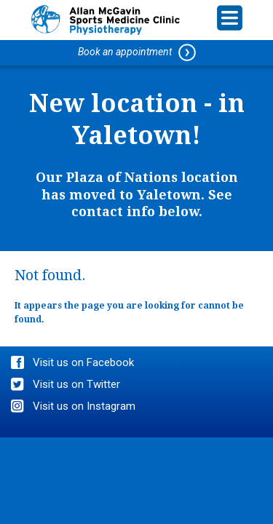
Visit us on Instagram (84, 406)
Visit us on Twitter (76, 384)
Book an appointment (137, 52)
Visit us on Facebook (83, 362)
